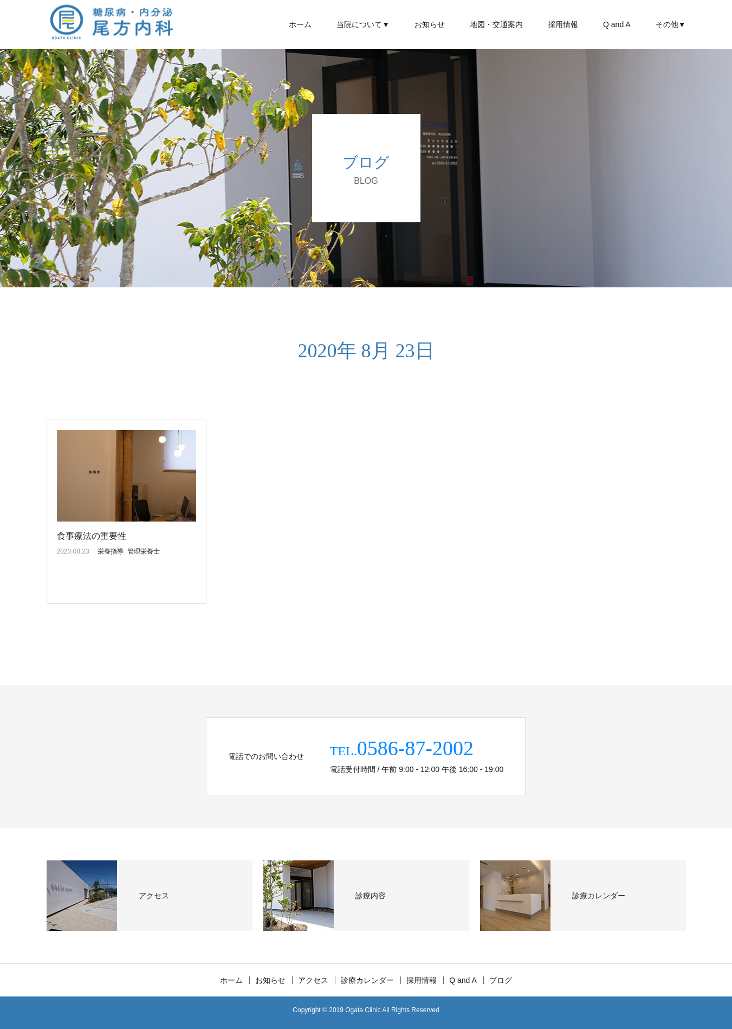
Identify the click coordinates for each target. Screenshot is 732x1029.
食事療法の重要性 (91, 536)
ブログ (500, 980)
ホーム (300, 24)
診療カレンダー (367, 980)
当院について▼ (363, 24)
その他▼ (671, 24)
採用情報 (563, 24)
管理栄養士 (143, 551)
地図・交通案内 (496, 24)
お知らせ (429, 24)
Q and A (617, 24)
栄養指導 (111, 551)
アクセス (313, 980)
